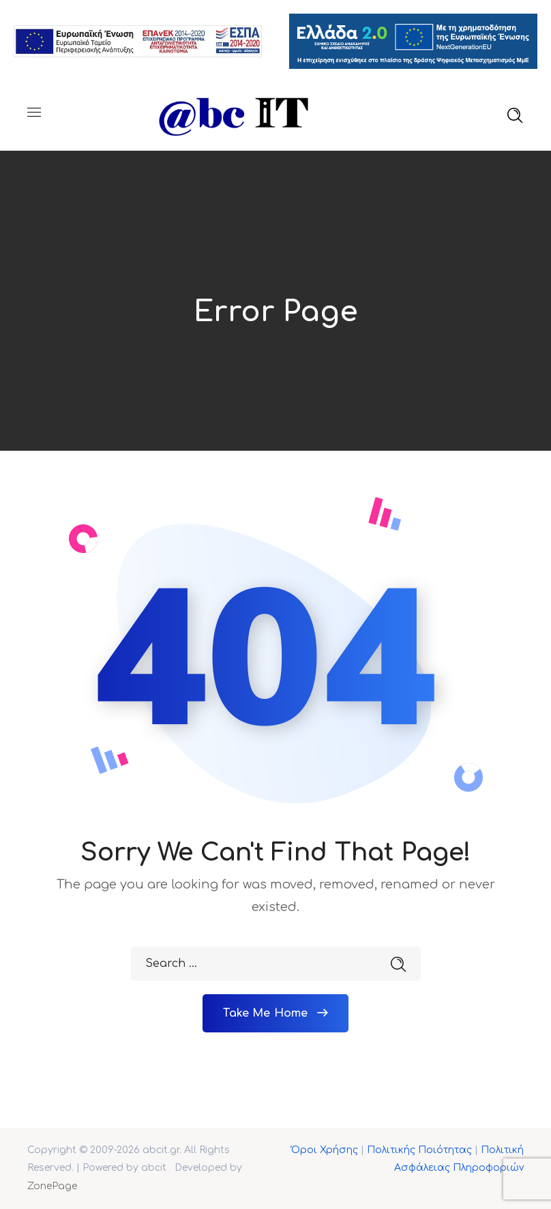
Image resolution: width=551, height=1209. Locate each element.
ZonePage (52, 1186)
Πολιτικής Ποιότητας (419, 1150)
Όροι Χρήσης (324, 1150)
